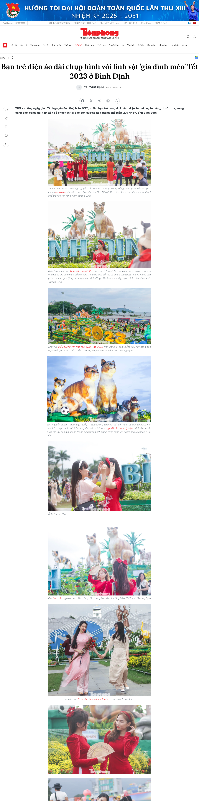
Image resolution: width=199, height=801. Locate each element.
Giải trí (141, 45)
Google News (196, 57)
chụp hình (60, 192)
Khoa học (163, 45)
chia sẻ (82, 101)
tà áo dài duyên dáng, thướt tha (95, 698)
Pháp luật (90, 45)
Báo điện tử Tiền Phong (99, 33)
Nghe (6, 110)
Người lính (114, 45)
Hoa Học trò (130, 23)
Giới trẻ (78, 45)
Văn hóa (131, 45)
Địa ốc (46, 45)
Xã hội (14, 45)
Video (184, 45)
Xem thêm (194, 45)
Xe (123, 45)
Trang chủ (5, 45)
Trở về (6, 144)
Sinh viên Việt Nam (109, 23)
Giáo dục (151, 45)
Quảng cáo (161, 23)
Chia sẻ (6, 118)
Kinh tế (23, 45)
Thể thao (101, 45)
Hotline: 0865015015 (59, 23)
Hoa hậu (175, 45)
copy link (99, 101)
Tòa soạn (146, 23)
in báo (108, 101)
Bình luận (6, 135)
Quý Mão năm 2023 (81, 270)
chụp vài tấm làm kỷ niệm (118, 428)
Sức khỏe (56, 45)
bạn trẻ (57, 598)
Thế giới (68, 45)
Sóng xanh (35, 45)
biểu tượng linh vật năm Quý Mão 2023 (80, 346)
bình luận (116, 101)
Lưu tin (6, 127)
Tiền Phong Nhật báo (85, 23)
